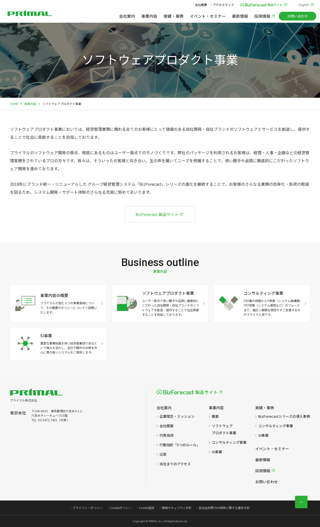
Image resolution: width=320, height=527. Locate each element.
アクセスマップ (223, 4)
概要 (215, 416)
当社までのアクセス (175, 463)
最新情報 (240, 16)
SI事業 (217, 451)
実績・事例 (174, 16)
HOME (14, 104)
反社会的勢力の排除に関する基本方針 (224, 508)
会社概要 (201, 4)
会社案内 (127, 16)
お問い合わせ (297, 16)
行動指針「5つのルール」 (180, 444)
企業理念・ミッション (177, 416)
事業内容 (149, 16)
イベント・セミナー (208, 16)
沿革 (163, 454)
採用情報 (262, 16)
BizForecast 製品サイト (157, 214)
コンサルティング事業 (229, 442)
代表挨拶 (167, 435)
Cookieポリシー (121, 508)
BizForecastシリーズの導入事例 (284, 416)
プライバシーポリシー (87, 508)
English (304, 4)
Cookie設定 (146, 508)
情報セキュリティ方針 (177, 508)
